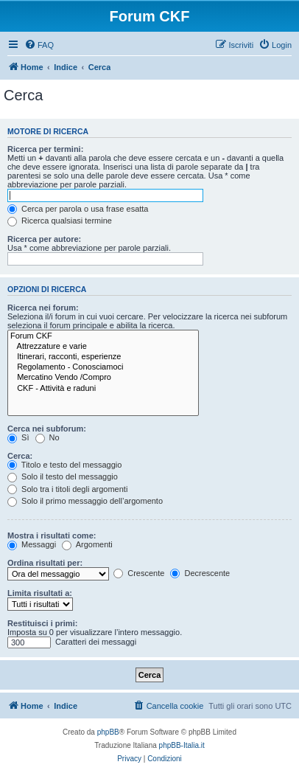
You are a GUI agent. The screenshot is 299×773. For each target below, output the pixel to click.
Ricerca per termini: (45, 149)
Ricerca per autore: (44, 239)
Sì (18, 437)
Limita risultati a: (39, 593)
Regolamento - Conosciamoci (103, 367)
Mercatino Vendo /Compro (103, 377)
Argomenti (87, 544)
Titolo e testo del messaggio (64, 464)
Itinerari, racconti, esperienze (103, 357)
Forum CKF (103, 336)
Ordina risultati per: (44, 562)
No (47, 437)
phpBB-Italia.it (182, 745)
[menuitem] (39, 45)
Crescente (138, 573)
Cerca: (19, 455)
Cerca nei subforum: (46, 428)
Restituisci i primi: (42, 623)
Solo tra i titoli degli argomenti (67, 489)
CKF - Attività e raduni (103, 389)
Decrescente (200, 573)
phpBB (108, 732)
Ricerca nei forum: (43, 307)
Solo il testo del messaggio (62, 476)
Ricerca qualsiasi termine (59, 220)
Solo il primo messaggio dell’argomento (85, 500)
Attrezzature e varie (103, 347)
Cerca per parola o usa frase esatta (77, 208)
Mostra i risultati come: (51, 535)
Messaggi (31, 544)
